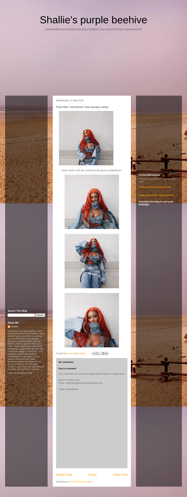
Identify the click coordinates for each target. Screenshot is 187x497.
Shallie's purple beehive (93, 19)
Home (92, 474)
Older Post (120, 474)
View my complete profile (20, 373)
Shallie (14, 326)
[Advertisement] (93, 64)
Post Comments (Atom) (81, 481)
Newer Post (64, 474)
